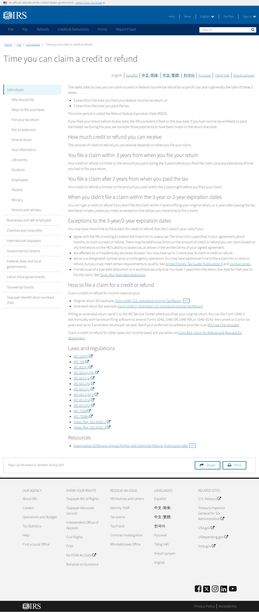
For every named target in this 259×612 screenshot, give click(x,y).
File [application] (10, 29)
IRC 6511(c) (84, 389)
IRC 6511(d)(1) (86, 394)
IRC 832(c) (83, 367)
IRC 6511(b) (84, 383)
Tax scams (117, 517)
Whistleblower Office (125, 544)
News (187, 16)
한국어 (189, 75)
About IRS (30, 498)
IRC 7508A (83, 416)
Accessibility (228, 606)
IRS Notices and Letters (127, 498)
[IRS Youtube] (233, 589)
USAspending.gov (213, 537)
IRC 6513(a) (84, 400)
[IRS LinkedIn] (223, 590)
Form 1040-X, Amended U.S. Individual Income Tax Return (160, 306)
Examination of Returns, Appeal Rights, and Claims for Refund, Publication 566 (135, 445)
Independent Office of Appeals (82, 525)
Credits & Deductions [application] (73, 29)
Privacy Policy (204, 606)
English (207, 16)
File (19, 44)
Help (172, 16)
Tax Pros (228, 16)
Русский (204, 75)
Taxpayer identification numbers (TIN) (30, 300)
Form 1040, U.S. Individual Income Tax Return (152, 300)
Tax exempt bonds (20, 286)
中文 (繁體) (171, 75)
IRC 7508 (82, 411)
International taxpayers (24, 240)
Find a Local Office (36, 544)
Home (8, 44)
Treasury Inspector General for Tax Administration (211, 513)
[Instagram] (215, 589)
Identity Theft (120, 507)
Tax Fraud (117, 526)
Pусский (160, 535)
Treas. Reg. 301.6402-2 (92, 422)
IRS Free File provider (223, 325)
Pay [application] (25, 29)
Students (16, 169)
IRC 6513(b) (84, 405)
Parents (15, 189)
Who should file (21, 99)
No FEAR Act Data (81, 555)
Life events (18, 159)
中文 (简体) (150, 75)
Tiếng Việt (222, 75)
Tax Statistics (32, 526)
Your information (22, 149)
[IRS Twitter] (206, 590)
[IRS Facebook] (198, 589)
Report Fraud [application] (126, 29)
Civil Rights (74, 537)
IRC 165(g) (83, 356)
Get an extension (22, 129)
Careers (28, 507)
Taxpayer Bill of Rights (82, 498)
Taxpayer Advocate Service (80, 510)
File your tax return (24, 119)
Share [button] (210, 465)
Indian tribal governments (26, 276)
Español (132, 75)
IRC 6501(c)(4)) (86, 372)
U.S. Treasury (209, 498)
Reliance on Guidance (82, 564)
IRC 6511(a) (84, 378)
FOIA (69, 546)
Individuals (33, 44)
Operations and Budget (40, 517)
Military (15, 199)
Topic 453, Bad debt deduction (122, 274)
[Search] (227, 30)
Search (252, 30)
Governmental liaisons (23, 250)
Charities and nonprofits (24, 230)
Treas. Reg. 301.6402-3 (92, 427)
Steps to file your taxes (26, 109)
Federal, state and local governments (24, 264)
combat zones (240, 263)
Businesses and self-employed (29, 220)
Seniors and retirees (24, 209)
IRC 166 (81, 361)
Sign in (249, 16)
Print (237, 465)
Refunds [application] (43, 29)
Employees (18, 179)
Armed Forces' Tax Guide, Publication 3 (194, 263)
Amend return (20, 139)
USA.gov (206, 527)
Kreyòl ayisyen (243, 75)
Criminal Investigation (126, 535)
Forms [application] (102, 29)
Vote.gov (206, 546)
